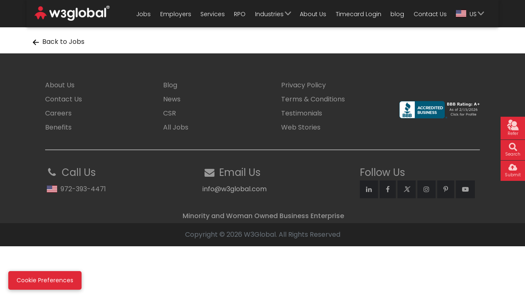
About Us (313, 14)
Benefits (58, 127)
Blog (170, 85)
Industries (269, 14)
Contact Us (430, 14)
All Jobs (175, 127)
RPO (240, 14)
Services (212, 14)
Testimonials (301, 113)
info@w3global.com (234, 189)
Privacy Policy (303, 85)
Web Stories (300, 127)
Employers (175, 14)
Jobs (143, 14)
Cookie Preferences (45, 280)
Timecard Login (358, 14)
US (466, 14)
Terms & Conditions (313, 99)
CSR (169, 113)
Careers (58, 113)
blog (397, 14)
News (172, 99)
